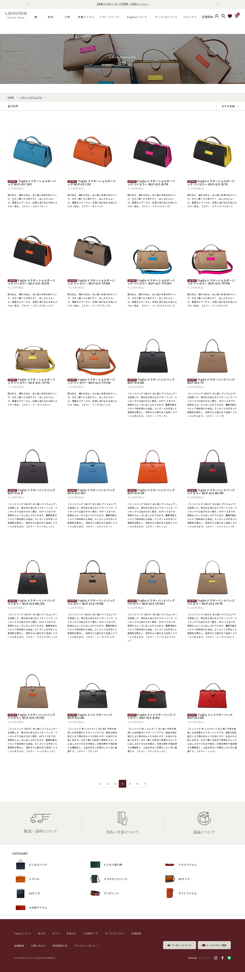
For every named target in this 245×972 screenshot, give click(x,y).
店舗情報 (19, 945)
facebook (222, 957)
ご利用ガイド (90, 933)
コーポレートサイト (181, 945)
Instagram (215, 957)
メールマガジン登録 (216, 945)
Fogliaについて (137, 17)
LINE (229, 957)
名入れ (41, 933)
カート (236, 16)
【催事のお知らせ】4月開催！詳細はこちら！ (122, 4)
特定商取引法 (60, 945)
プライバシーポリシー (86, 945)
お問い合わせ (38, 945)
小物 (67, 17)
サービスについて (114, 933)
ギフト (56, 933)
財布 (50, 17)
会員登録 (206, 17)
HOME (11, 97)
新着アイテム (86, 17)
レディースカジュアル (31, 97)
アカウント (216, 17)
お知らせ (71, 933)
